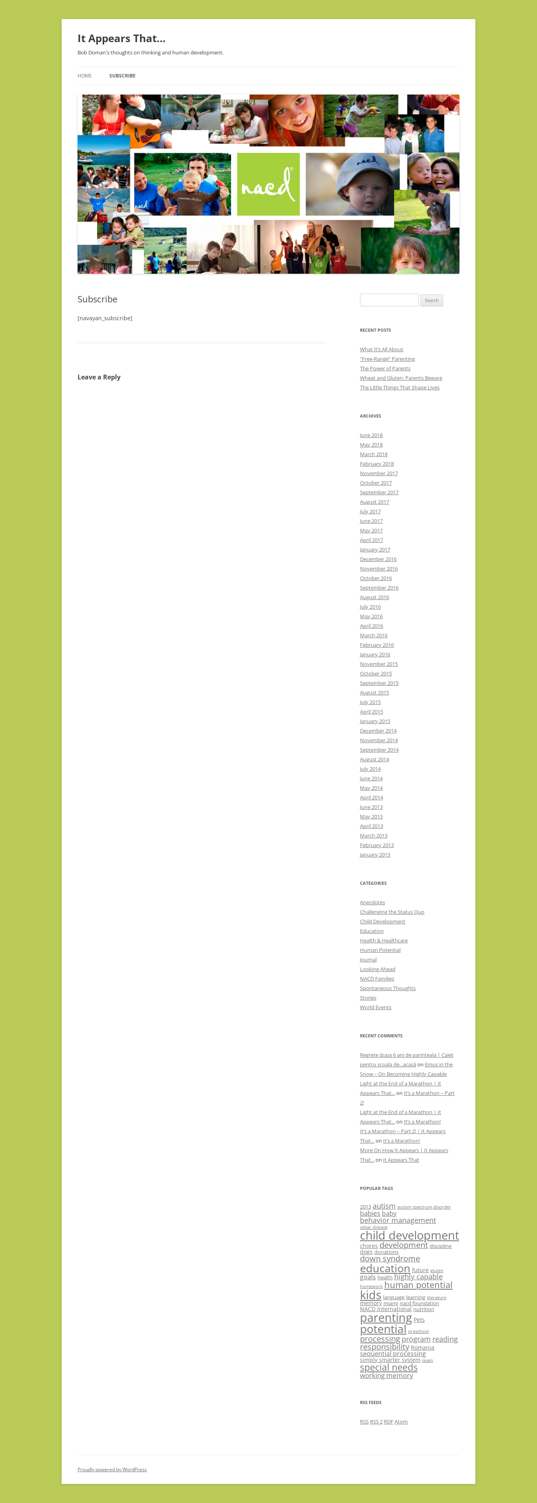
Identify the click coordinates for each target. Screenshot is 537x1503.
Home (85, 75)
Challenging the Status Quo (392, 911)
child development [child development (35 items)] (409, 1235)
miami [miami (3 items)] (390, 1303)
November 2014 (379, 740)
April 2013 (371, 826)
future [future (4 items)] (420, 1270)
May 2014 (371, 787)
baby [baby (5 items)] (389, 1213)
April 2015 (371, 711)
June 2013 (371, 806)
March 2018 (373, 454)
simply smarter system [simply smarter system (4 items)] (390, 1360)
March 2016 (373, 635)
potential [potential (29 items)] (383, 1328)
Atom (401, 1421)
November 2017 (379, 473)
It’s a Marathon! (422, 1121)
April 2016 (371, 625)
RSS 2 (376, 1421)
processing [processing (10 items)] (380, 1338)
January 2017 (375, 549)
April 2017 (371, 540)
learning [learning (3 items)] (415, 1297)
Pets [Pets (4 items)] (419, 1319)
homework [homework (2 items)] (371, 1286)
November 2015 (379, 663)
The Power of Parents (385, 368)
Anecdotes (372, 902)
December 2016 (378, 559)
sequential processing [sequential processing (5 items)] (393, 1353)
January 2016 (375, 654)
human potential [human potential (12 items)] (418, 1284)
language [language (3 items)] (394, 1297)
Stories (368, 997)
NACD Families (377, 978)
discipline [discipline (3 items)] (440, 1246)
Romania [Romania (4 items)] (422, 1347)
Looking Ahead (377, 969)
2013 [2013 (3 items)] (365, 1206)
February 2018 (377, 463)
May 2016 (371, 616)
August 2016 (374, 597)
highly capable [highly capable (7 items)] (418, 1276)
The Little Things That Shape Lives (400, 387)
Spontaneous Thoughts (388, 988)
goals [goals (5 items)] (368, 1277)
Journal (368, 959)
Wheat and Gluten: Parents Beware (401, 377)
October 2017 (376, 482)
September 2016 (379, 587)
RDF (388, 1421)
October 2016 (376, 578)
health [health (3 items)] (385, 1277)
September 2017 (379, 492)
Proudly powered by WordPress (112, 1469)
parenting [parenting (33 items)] (386, 1317)
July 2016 (370, 606)
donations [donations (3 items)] (386, 1251)
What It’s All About (381, 349)
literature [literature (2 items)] (436, 1297)
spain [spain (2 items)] (427, 1360)
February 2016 (377, 644)
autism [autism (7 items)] (384, 1206)
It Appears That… (121, 38)
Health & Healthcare (384, 940)
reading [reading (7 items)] (445, 1339)
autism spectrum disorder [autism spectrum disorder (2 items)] (424, 1207)
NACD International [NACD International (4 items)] (386, 1309)
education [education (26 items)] (385, 1268)
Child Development (382, 921)
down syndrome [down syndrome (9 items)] (390, 1258)
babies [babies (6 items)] (370, 1213)
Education (372, 930)
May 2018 (371, 444)
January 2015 (375, 721)
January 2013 (375, 854)
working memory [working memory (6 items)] (386, 1375)
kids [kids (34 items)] (370, 1294)
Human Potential (380, 950)
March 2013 (373, 835)
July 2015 (370, 702)
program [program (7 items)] (416, 1339)
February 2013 (377, 845)
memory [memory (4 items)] (371, 1303)
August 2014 (374, 759)
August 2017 (374, 501)
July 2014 (370, 768)
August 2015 (374, 692)
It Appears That (401, 1159)
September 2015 (379, 683)
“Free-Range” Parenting (387, 358)
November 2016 (379, 568)
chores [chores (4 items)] (369, 1246)
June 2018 (371, 435)
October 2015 (376, 673)
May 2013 (371, 816)
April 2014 (371, 797)
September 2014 (379, 749)
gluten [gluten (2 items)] (437, 1270)
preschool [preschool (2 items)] (418, 1331)
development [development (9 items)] (403, 1245)
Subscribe (122, 75)
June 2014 (371, 778)
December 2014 (378, 730)
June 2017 (371, 520)
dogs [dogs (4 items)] (366, 1251)
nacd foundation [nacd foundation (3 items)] (419, 1303)
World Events (375, 1007)
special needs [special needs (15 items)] (389, 1367)
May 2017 (371, 530)
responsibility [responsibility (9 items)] (384, 1346)
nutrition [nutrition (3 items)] (423, 1309)
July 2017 (370, 511)
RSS (364, 1421)
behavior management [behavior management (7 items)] (398, 1220)
